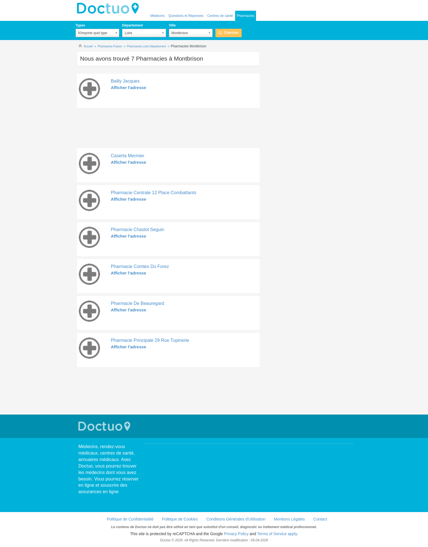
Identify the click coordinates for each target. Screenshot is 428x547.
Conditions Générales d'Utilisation (236, 519)
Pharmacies (245, 16)
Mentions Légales (289, 519)
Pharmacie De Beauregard (137, 303)
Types (80, 25)
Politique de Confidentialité (130, 519)
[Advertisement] (168, 129)
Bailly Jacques (125, 81)
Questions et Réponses (186, 16)
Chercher (231, 33)
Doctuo (109, 8)
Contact (320, 519)
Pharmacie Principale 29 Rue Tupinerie (150, 340)
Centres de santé (220, 16)
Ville (172, 25)
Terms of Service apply (277, 534)
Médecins (157, 16)
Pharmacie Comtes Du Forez (140, 266)
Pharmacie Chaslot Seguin (137, 229)
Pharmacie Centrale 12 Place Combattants (153, 192)
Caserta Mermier (127, 155)
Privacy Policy (236, 534)
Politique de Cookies (180, 519)
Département (132, 25)
